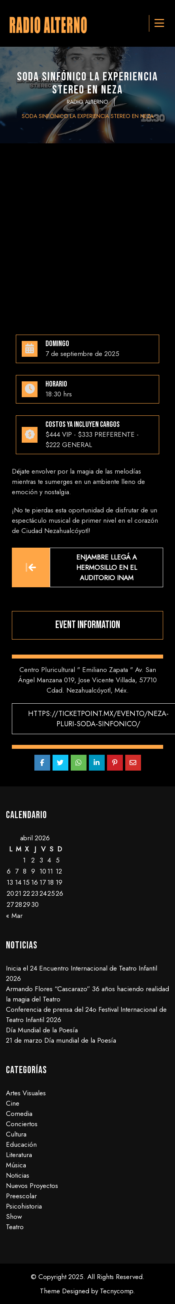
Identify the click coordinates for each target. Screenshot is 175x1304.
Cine (12, 1103)
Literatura (19, 1154)
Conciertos (22, 1124)
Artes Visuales (26, 1093)
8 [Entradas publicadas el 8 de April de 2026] (24, 871)
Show (14, 1216)
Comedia (19, 1113)
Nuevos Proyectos (32, 1185)
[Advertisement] (87, 235)
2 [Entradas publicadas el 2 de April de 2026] (33, 860)
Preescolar (21, 1196)
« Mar (14, 915)
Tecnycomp (116, 1291)
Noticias (17, 1175)
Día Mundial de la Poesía (42, 1030)
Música (16, 1165)
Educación (21, 1144)
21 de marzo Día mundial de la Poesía (61, 1040)
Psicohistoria (24, 1206)
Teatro (15, 1227)
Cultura (16, 1134)
